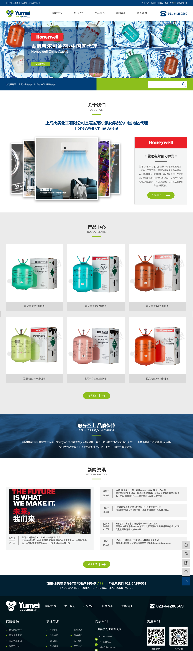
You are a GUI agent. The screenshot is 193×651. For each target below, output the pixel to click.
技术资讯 (78, 641)
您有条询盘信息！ (178, 3)
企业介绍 (54, 630)
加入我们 (54, 641)
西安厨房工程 (15, 635)
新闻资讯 (121, 13)
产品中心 (99, 13)
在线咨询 (54, 646)
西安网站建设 (15, 630)
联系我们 (142, 13)
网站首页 (57, 13)
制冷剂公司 (39, 84)
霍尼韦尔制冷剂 (25, 84)
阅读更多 (161, 195)
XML (166, 3)
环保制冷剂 (51, 84)
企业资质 (54, 635)
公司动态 (78, 630)
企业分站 (145, 3)
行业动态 (78, 635)
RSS (161, 3)
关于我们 (78, 13)
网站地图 (154, 3)
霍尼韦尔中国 (15, 641)
